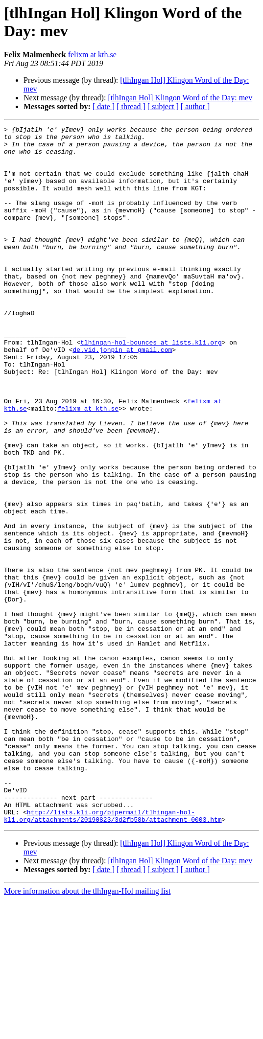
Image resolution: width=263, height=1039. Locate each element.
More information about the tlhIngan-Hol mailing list (87, 1030)
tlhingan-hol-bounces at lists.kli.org (151, 386)
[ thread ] (131, 106)
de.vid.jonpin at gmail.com (122, 395)
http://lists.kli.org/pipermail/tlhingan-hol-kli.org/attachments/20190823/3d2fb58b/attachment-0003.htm (113, 954)
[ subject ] (163, 106)
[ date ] (104, 106)
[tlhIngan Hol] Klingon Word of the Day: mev (180, 97)
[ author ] (195, 106)
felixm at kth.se (92, 54)
